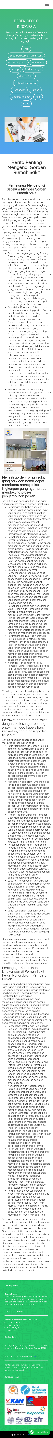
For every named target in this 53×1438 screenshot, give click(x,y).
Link (34, 1356)
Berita (26, 103)
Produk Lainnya (33, 69)
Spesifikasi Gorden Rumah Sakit (26, 55)
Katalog (35, 89)
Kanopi (15, 69)
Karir (38, 96)
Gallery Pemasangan (26, 83)
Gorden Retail (26, 76)
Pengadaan (19, 89)
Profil (26, 48)
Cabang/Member (21, 96)
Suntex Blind (38, 62)
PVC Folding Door (17, 62)
